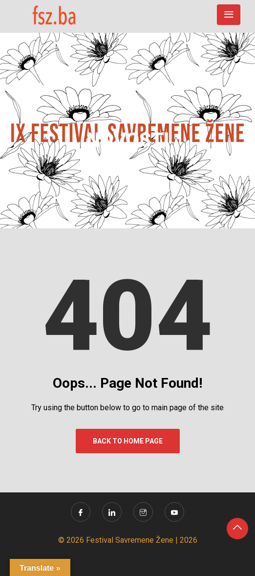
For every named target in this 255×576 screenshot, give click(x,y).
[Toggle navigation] (228, 14)
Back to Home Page (128, 441)
